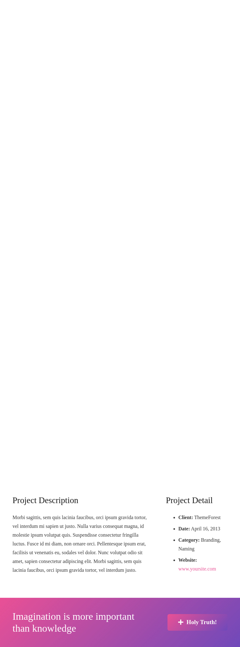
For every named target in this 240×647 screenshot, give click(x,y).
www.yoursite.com (197, 568)
